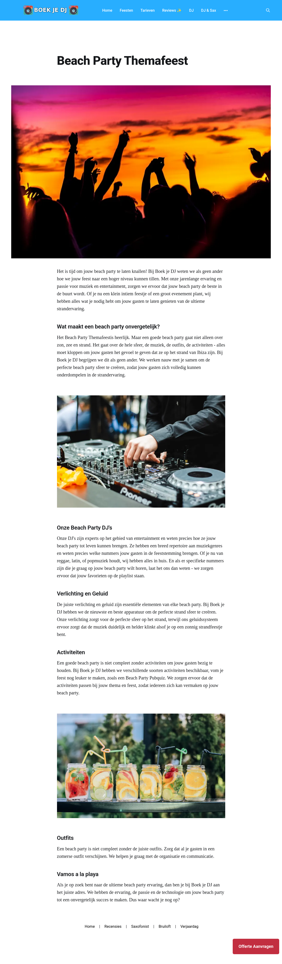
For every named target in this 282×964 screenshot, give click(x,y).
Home (107, 10)
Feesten (126, 10)
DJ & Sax (208, 10)
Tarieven (147, 10)
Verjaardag (189, 926)
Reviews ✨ (172, 10)
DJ (191, 10)
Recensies (112, 926)
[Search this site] (268, 10)
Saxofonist (140, 926)
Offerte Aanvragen (256, 946)
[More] (225, 10)
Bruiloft (165, 926)
